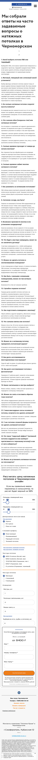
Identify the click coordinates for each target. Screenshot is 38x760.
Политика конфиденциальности (19, 684)
